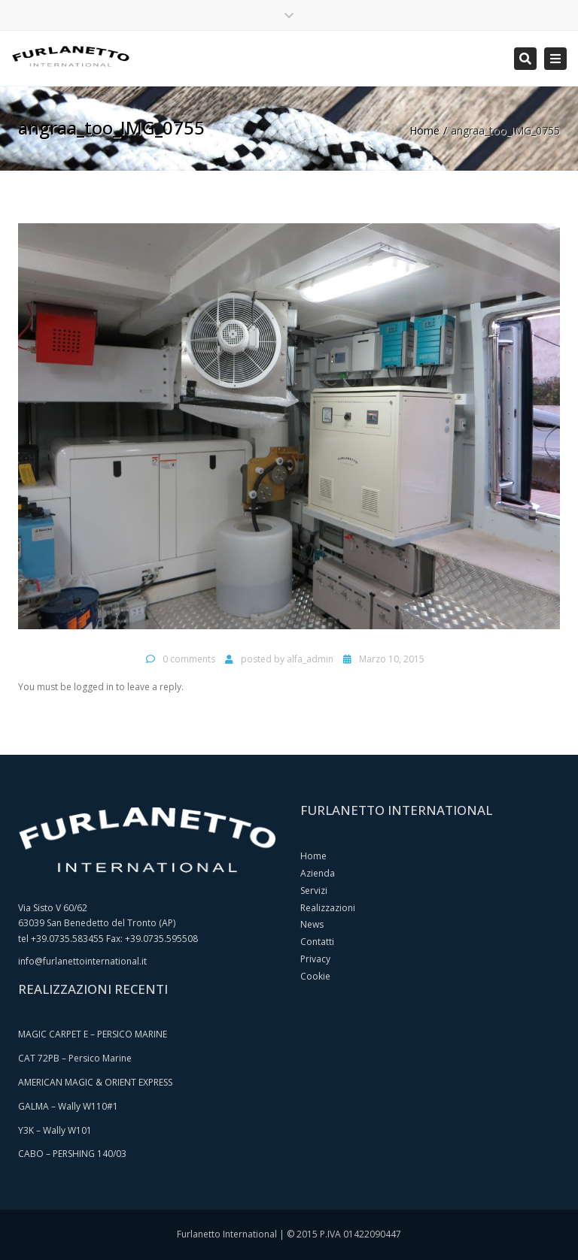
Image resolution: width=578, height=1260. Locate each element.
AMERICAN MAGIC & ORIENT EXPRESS (95, 1082)
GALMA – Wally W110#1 (68, 1106)
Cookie (315, 976)
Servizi (313, 890)
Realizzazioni (327, 907)
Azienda (317, 873)
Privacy (315, 959)
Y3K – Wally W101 (55, 1130)
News (312, 924)
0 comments (189, 659)
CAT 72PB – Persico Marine (75, 1058)
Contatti (317, 941)
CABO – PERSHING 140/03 (72, 1153)
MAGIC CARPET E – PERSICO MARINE (92, 1034)
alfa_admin (310, 659)
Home (424, 130)
